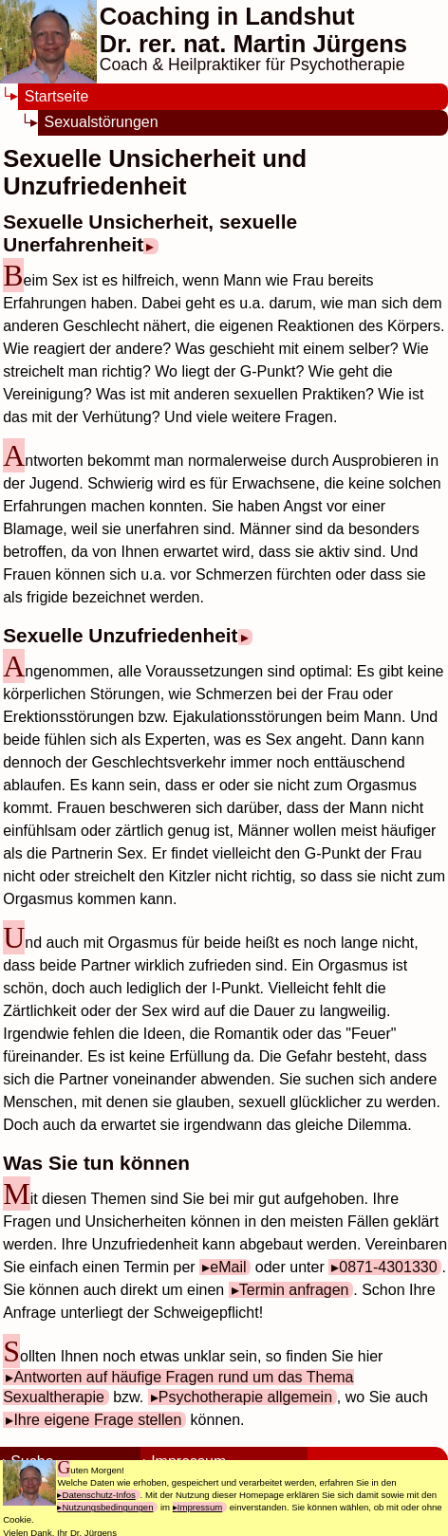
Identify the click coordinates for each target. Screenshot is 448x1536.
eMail (228, 1267)
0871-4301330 (388, 1267)
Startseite (57, 96)
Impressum (199, 1507)
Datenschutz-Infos (98, 1495)
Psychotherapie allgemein (245, 1397)
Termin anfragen (294, 1290)
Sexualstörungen (102, 122)
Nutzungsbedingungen (107, 1507)
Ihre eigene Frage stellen (97, 1420)
